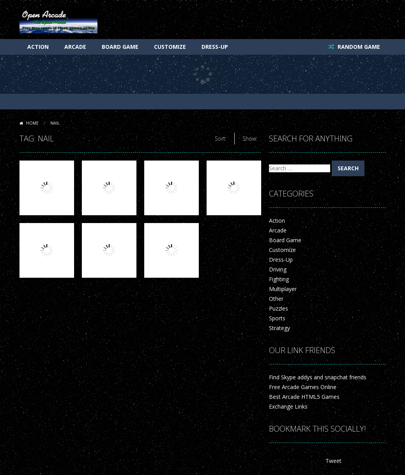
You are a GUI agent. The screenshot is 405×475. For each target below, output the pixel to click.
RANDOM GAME (358, 46)
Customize (170, 46)
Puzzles (278, 308)
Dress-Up (215, 46)
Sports (277, 318)
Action (38, 46)
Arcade (75, 46)
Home (32, 123)
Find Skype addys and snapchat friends (317, 377)
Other (276, 298)
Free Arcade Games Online (302, 387)
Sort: (220, 138)
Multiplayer (283, 289)
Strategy (279, 328)
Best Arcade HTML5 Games (304, 396)
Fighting (279, 279)
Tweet (333, 460)
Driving (278, 269)
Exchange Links (288, 406)
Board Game (120, 46)
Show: (249, 138)
